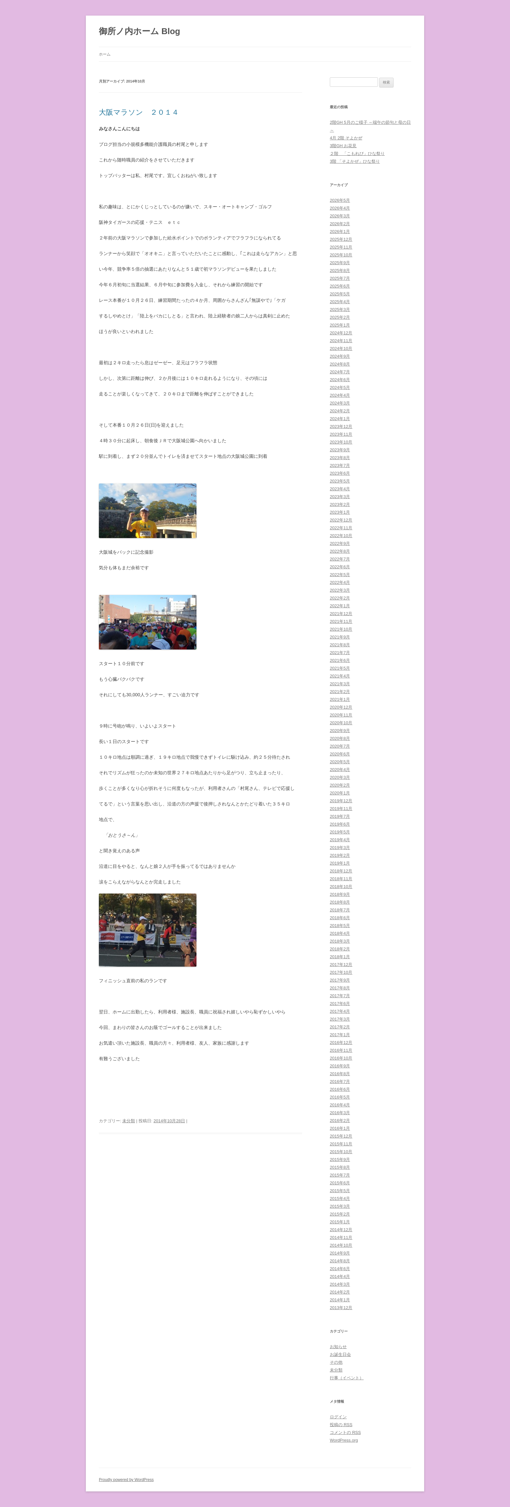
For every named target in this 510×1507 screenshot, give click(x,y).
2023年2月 (340, 504)
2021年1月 (340, 699)
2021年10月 (341, 629)
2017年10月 (341, 972)
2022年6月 (340, 566)
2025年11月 (341, 247)
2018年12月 (341, 871)
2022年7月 (340, 559)
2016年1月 (340, 1128)
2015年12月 (341, 1136)
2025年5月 (340, 293)
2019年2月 (340, 855)
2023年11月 (341, 434)
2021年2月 (340, 691)
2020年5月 (340, 761)
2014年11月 (341, 1237)
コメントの (345, 1432)
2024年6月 (340, 379)
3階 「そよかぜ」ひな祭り (355, 161)
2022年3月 (340, 590)
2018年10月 (341, 886)
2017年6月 (340, 1003)
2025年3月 (340, 309)
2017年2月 (340, 1026)
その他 (336, 1362)
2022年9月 (340, 543)
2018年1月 (340, 956)
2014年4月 (340, 1276)
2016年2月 (340, 1120)
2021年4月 (340, 676)
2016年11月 (341, 1050)
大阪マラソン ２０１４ (139, 112)
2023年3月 (340, 496)
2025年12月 (341, 239)
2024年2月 (340, 410)
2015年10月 (341, 1151)
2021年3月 (340, 683)
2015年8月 (340, 1167)
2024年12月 (341, 332)
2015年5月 (340, 1190)
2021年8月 (340, 644)
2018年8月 (340, 902)
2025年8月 (340, 270)
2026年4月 (340, 208)
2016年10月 (341, 1058)
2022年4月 (340, 582)
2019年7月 (340, 816)
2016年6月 (340, 1089)
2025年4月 (340, 301)
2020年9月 (340, 730)
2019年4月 (340, 839)
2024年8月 (340, 364)
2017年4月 (340, 1011)
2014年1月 (340, 1299)
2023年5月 (340, 481)
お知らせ (338, 1346)
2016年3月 (340, 1112)
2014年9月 (340, 1253)
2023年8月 (340, 457)
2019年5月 (340, 832)
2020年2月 (340, 785)
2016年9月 (340, 1065)
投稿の (341, 1424)
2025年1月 (340, 325)
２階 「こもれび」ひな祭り (357, 153)
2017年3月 (340, 1019)
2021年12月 (341, 613)
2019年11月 (341, 808)
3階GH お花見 (343, 145)
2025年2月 (340, 317)
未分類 (128, 1120)
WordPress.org (344, 1440)
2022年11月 (341, 527)
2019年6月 (340, 824)
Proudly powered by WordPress (126, 1479)
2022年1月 (340, 605)
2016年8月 (340, 1073)
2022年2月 (340, 598)
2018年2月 (340, 949)
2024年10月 (341, 348)
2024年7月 (340, 371)
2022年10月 (341, 535)
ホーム (105, 54)
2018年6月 (340, 917)
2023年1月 (340, 512)
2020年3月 (340, 777)
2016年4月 (340, 1104)
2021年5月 (340, 668)
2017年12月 (341, 964)
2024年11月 (341, 340)
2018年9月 (340, 894)
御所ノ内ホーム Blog (139, 31)
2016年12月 (341, 1042)
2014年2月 (340, 1292)
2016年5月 (340, 1097)
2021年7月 (340, 652)
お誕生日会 (340, 1354)
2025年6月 (340, 286)
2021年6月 (340, 660)
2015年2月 (340, 1214)
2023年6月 (340, 473)
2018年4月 (340, 933)
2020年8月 (340, 738)
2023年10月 (341, 442)
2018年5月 (340, 925)
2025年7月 (340, 278)
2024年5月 (340, 387)
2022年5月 (340, 574)
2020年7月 (340, 746)
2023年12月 (341, 426)
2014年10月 (341, 1245)
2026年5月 (340, 200)
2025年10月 (341, 254)
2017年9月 (340, 980)
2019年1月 (340, 863)
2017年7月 (340, 995)
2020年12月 (341, 707)
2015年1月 (340, 1221)
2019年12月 (341, 800)
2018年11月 (341, 878)
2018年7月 (340, 910)
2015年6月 (340, 1182)
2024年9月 (340, 356)
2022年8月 (340, 551)
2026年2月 (340, 223)
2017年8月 (340, 987)
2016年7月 (340, 1081)
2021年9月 (340, 637)
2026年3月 (340, 215)
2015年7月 (340, 1175)
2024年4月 (340, 395)
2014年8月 (340, 1260)
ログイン (338, 1416)
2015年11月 (341, 1143)
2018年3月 (340, 941)
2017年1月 (340, 1034)
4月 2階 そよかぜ (346, 137)
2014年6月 (340, 1268)
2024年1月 (340, 418)
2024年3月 (340, 403)
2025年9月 (340, 262)
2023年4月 (340, 488)
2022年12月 (341, 520)
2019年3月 (340, 847)
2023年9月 (340, 449)
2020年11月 (341, 715)
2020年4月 (340, 769)
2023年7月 (340, 465)
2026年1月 (340, 231)
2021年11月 (341, 621)
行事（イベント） (347, 1377)
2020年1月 (340, 793)
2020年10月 (341, 722)
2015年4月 (340, 1198)
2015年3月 (340, 1206)
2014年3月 (340, 1284)
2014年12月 (341, 1229)
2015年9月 (340, 1159)
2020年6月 (340, 754)
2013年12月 (341, 1307)
